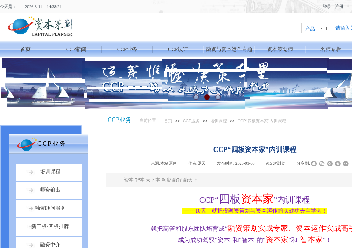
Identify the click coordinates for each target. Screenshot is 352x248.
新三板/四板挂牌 (50, 226)
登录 (327, 6)
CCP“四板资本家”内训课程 (261, 120)
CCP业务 (127, 49)
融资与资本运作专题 (229, 49)
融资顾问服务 (50, 208)
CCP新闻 (76, 49)
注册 (339, 6)
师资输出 (50, 190)
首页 (25, 49)
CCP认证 (178, 49)
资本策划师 (280, 49)
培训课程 (218, 120)
